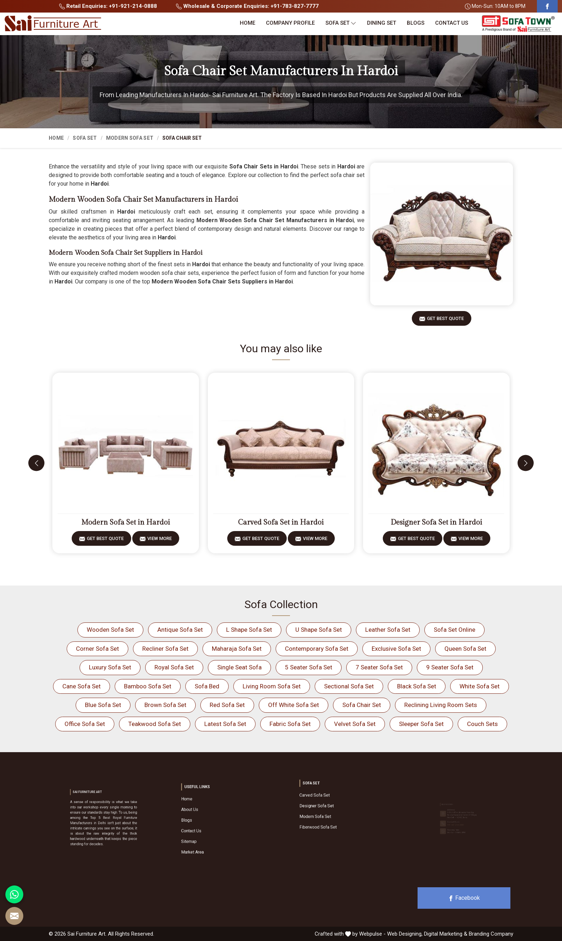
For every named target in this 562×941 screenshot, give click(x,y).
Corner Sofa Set (97, 648)
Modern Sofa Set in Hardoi (125, 522)
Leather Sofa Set (387, 629)
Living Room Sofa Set (272, 686)
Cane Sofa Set (81, 686)
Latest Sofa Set (225, 723)
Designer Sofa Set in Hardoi (436, 522)
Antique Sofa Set (180, 629)
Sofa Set (340, 23)
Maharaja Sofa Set (237, 648)
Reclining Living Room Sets (440, 704)
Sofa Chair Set (361, 704)
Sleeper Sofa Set (421, 723)
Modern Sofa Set (130, 138)
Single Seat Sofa (239, 667)
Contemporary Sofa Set (316, 648)
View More (159, 541)
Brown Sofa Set (165, 704)
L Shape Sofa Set (249, 629)
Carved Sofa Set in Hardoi (281, 522)
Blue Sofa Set (103, 704)
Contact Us (451, 23)
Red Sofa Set (227, 704)
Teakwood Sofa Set (154, 723)
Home (247, 23)
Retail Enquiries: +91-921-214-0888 (108, 6)
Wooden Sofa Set (110, 629)
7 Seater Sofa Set (379, 667)
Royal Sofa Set (174, 667)
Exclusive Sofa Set (396, 648)
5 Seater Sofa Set (308, 667)
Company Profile (290, 23)
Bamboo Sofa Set (147, 686)
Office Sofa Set (85, 723)
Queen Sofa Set (465, 648)
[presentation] (36, 463)
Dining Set (381, 23)
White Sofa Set (479, 686)
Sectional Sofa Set (349, 686)
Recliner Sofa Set (165, 648)
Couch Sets (482, 723)
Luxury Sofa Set (110, 667)
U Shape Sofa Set (318, 629)
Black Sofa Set (416, 686)
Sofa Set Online (454, 629)
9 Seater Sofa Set (449, 667)
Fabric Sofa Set (290, 723)
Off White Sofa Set (293, 704)
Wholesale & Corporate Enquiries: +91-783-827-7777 (247, 6)
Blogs (415, 23)
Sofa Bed (207, 686)
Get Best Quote (445, 321)
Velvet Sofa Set (355, 723)
